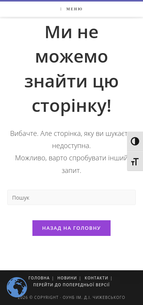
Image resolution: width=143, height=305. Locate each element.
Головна (39, 278)
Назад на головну (71, 227)
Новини (67, 278)
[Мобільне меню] (71, 9)
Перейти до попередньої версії (71, 284)
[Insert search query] (71, 197)
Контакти (96, 278)
